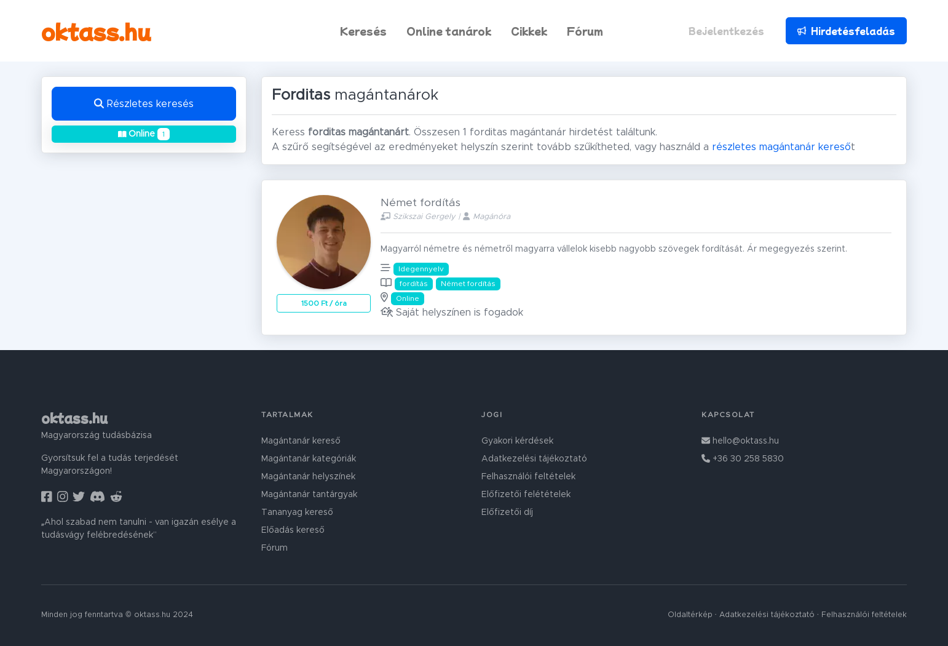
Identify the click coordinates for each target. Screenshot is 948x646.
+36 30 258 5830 (742, 459)
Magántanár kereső (301, 441)
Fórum (585, 30)
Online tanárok (448, 30)
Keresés (363, 30)
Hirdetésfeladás (846, 31)
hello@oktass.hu (740, 441)
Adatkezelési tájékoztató (534, 459)
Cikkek (529, 30)
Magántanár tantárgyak (309, 494)
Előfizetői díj (507, 512)
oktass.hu (96, 31)
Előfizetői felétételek (526, 494)
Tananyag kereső (297, 512)
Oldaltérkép (690, 615)
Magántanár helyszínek (308, 477)
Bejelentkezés (726, 31)
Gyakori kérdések (517, 441)
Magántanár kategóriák (308, 459)
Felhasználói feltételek (528, 477)
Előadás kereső (293, 530)
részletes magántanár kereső (781, 147)
